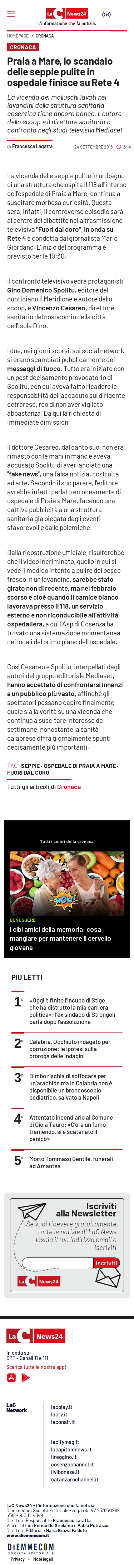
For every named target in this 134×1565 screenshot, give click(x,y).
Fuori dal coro (28, 772)
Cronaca (45, 35)
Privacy (18, 1558)
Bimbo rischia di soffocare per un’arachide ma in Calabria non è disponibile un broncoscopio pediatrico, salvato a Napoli (70, 1086)
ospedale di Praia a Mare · (81, 765)
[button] (118, 39)
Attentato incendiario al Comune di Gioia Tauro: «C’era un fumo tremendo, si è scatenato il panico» (71, 1128)
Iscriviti (107, 1263)
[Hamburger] (11, 14)
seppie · (31, 765)
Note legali (43, 1558)
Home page (18, 35)
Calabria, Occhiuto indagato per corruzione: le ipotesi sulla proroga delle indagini (69, 1048)
